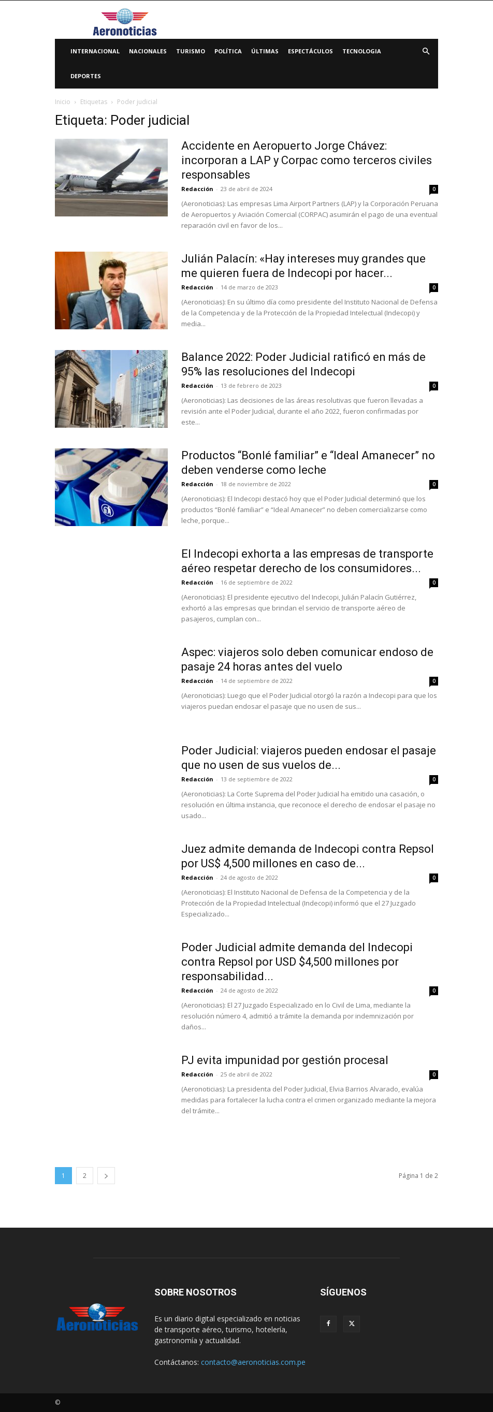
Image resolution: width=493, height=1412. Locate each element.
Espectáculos (310, 51)
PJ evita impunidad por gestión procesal (284, 1060)
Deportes (85, 76)
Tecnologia (361, 51)
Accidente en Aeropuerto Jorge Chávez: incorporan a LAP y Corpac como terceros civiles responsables (306, 160)
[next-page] (106, 1175)
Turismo (190, 51)
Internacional (95, 51)
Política (228, 51)
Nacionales (148, 51)
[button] (425, 51)
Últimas (265, 51)
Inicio (62, 101)
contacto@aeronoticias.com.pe (253, 1362)
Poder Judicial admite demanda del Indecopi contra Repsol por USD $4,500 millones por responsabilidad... (297, 962)
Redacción (197, 189)
